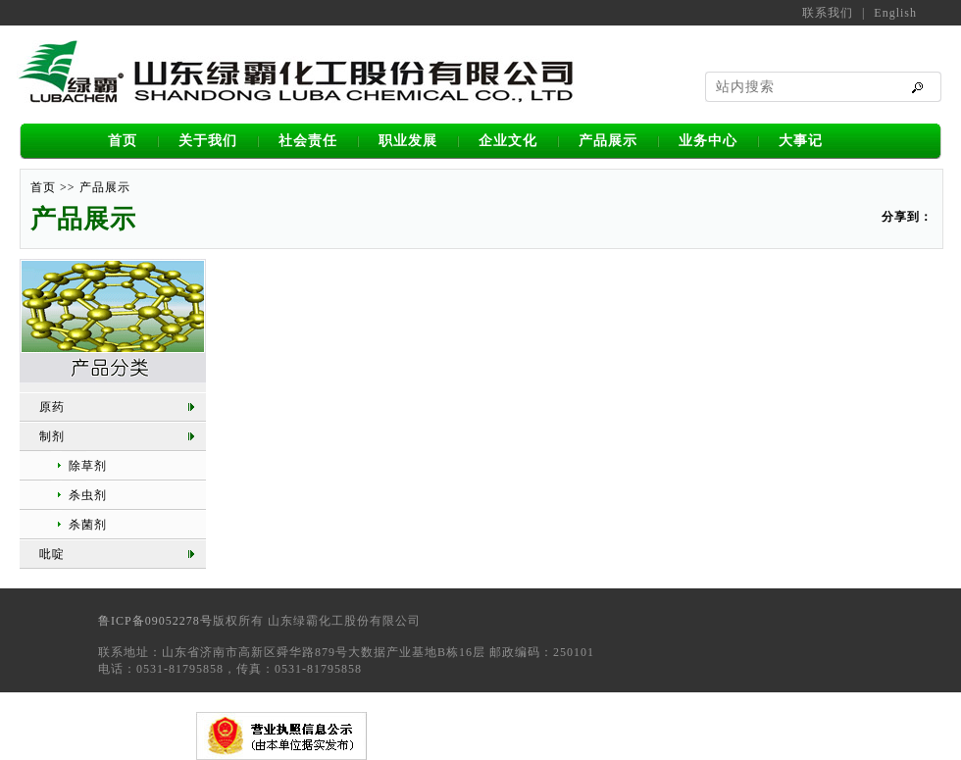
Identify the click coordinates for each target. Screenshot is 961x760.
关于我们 (207, 140)
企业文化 (508, 140)
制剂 (52, 436)
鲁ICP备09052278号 (155, 621)
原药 (52, 407)
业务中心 (708, 140)
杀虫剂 (88, 495)
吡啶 (52, 554)
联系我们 (827, 13)
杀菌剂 (88, 525)
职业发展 (408, 140)
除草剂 (88, 466)
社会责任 (307, 140)
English (895, 13)
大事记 (801, 140)
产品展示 (608, 140)
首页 (122, 140)
